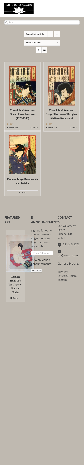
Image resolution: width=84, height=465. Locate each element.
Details (35, 127)
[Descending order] (57, 34)
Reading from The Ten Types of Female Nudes (15, 284)
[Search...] (42, 22)
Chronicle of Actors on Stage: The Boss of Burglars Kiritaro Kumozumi (61, 114)
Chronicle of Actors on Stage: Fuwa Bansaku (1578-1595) (22, 114)
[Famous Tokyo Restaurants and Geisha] (22, 152)
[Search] (6, 22)
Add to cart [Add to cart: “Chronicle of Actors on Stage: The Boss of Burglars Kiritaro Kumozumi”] (52, 127)
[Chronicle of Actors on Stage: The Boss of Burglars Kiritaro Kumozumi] (61, 83)
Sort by (35, 34)
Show (33, 42)
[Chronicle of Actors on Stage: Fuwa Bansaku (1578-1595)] (22, 83)
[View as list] (44, 50)
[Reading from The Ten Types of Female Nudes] (15, 251)
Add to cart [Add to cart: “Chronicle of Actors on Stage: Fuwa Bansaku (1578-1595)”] (13, 127)
